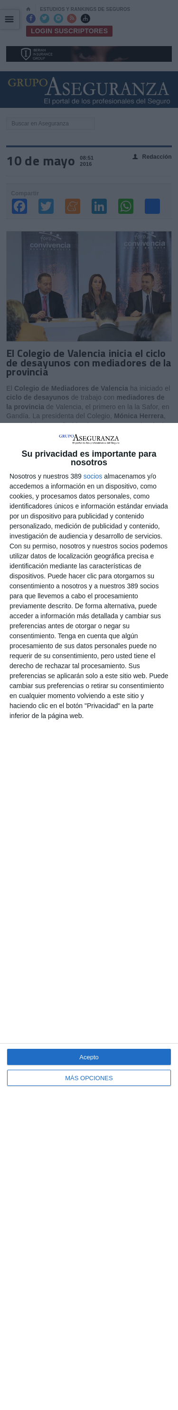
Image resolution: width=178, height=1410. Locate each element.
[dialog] (89, 916)
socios (93, 476)
